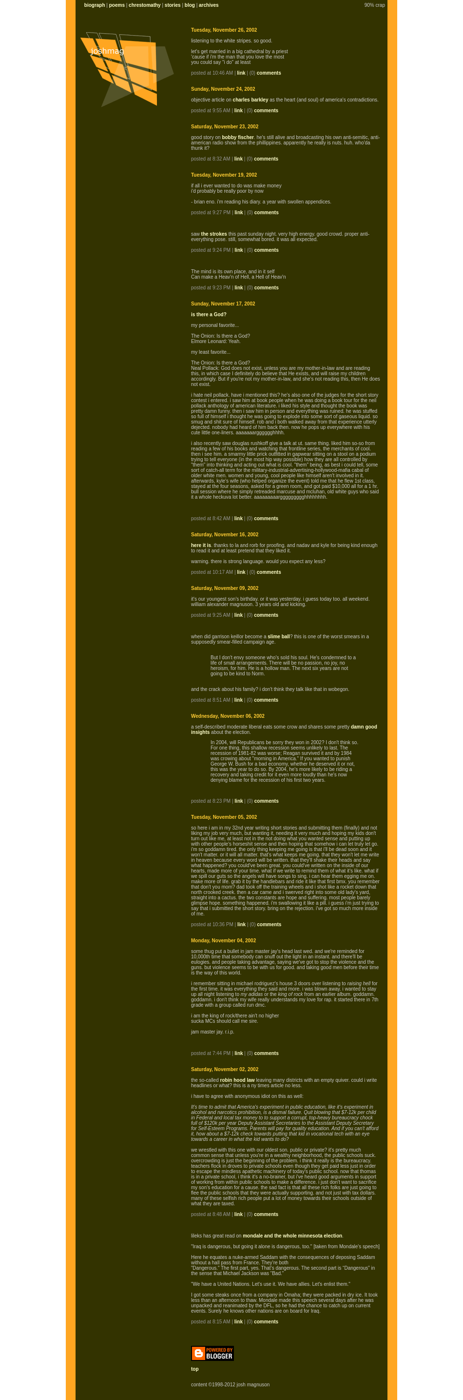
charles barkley (251, 99)
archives (209, 5)
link (241, 73)
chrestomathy (145, 5)
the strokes (214, 234)
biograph (94, 5)
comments (269, 73)
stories (173, 5)
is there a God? (209, 314)
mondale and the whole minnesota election (292, 1235)
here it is (201, 545)
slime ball (279, 636)
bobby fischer (238, 137)
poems (117, 5)
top (195, 1369)
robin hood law (237, 1080)
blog (190, 5)
